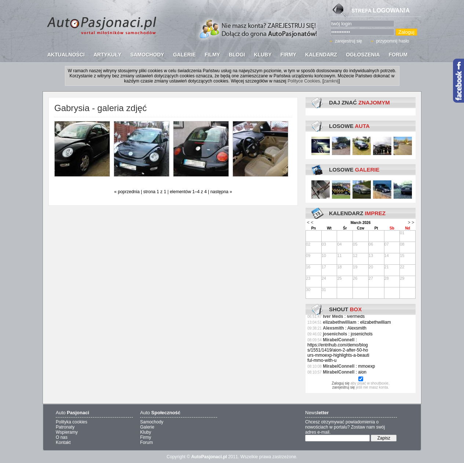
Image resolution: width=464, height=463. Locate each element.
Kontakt (63, 442)
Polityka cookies (71, 422)
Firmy (145, 437)
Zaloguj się (340, 383)
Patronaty (65, 427)
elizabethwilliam (339, 322)
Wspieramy (67, 432)
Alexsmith (333, 328)
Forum (146, 442)
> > (411, 222)
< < (310, 222)
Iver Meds (333, 316)
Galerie (147, 427)
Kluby (145, 432)
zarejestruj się (348, 41)
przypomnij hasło (392, 41)
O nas (61, 437)
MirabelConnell (338, 339)
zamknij (331, 81)
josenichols (335, 334)
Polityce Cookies (304, 81)
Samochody (151, 422)
